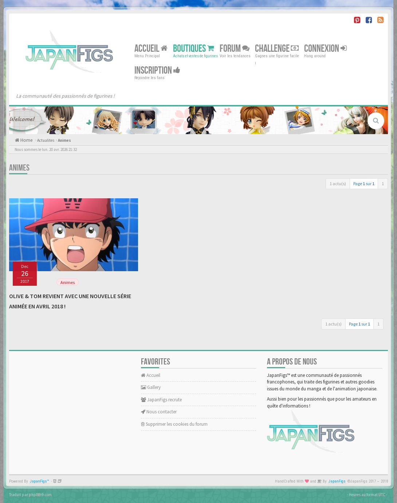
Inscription (157, 71)
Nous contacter (159, 412)
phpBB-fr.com (40, 494)
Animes (64, 140)
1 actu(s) (338, 183)
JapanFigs (337, 481)
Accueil (151, 49)
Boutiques (193, 49)
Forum (234, 49)
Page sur (363, 183)
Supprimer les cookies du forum (174, 424)
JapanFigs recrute (161, 400)
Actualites (45, 140)
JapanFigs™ (39, 481)
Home (25, 140)
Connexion (325, 49)
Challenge (277, 49)
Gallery (151, 387)
